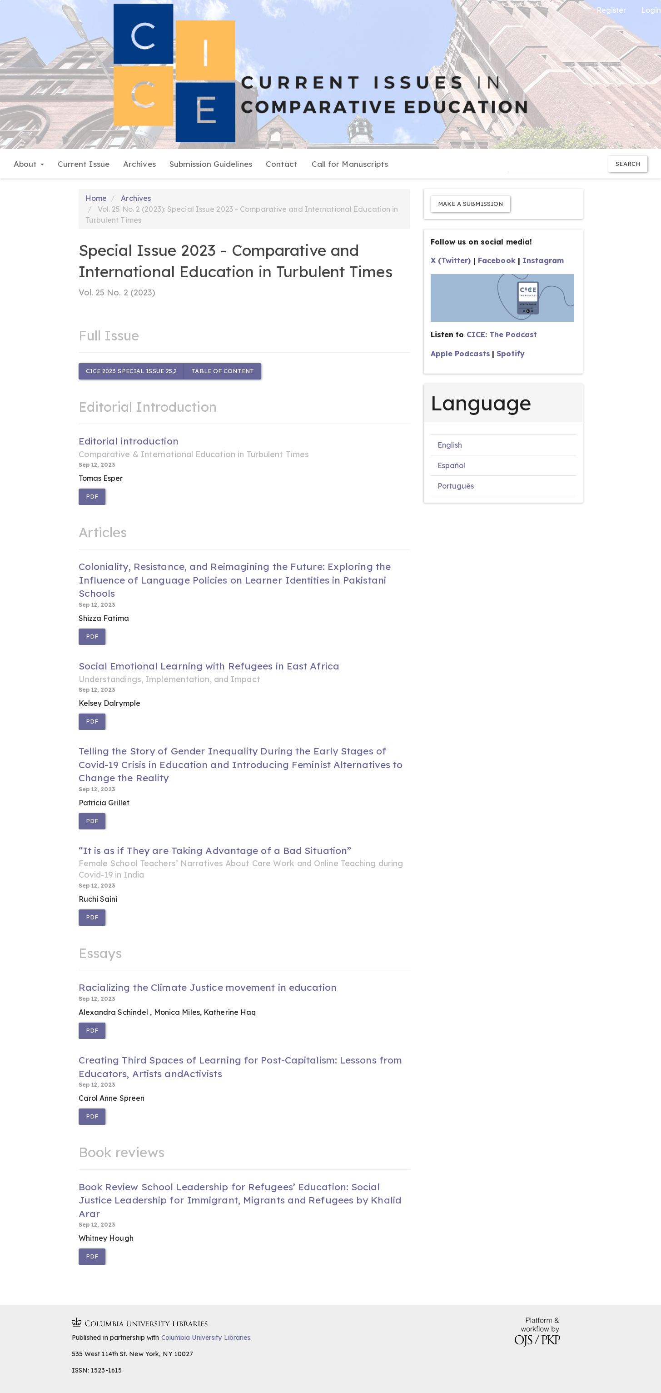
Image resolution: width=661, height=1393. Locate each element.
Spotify (511, 353)
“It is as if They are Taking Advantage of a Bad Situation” (244, 862)
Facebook (497, 260)
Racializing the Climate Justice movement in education (208, 987)
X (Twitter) (451, 260)
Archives (139, 164)
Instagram (543, 260)
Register (611, 10)
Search (628, 163)
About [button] (29, 164)
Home (96, 198)
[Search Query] (557, 163)
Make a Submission (470, 203)
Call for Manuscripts (350, 164)
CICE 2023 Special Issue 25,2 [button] (131, 370)
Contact (282, 164)
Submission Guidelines (210, 164)
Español (451, 465)
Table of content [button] (222, 370)
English (449, 444)
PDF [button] (92, 496)
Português (455, 485)
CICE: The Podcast (502, 334)
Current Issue (83, 164)
